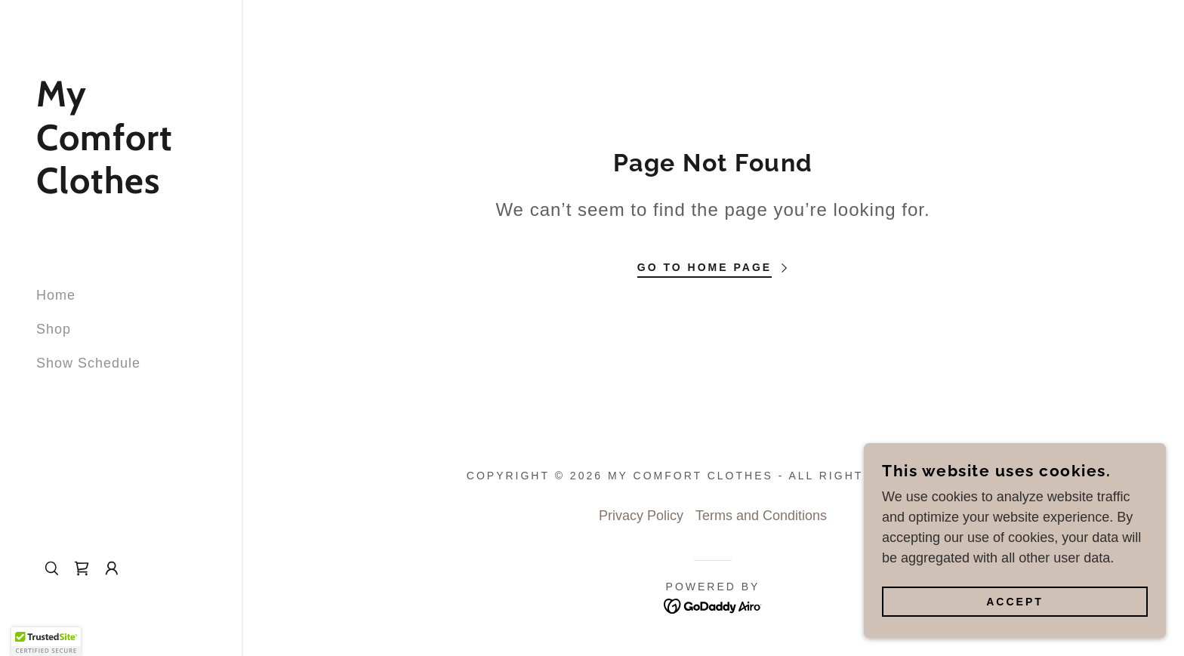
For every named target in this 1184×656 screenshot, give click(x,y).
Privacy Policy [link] (641, 515)
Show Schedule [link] (88, 363)
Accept (1015, 602)
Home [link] (56, 295)
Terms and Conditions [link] (761, 515)
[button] (112, 568)
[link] (120, 188)
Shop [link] (53, 329)
